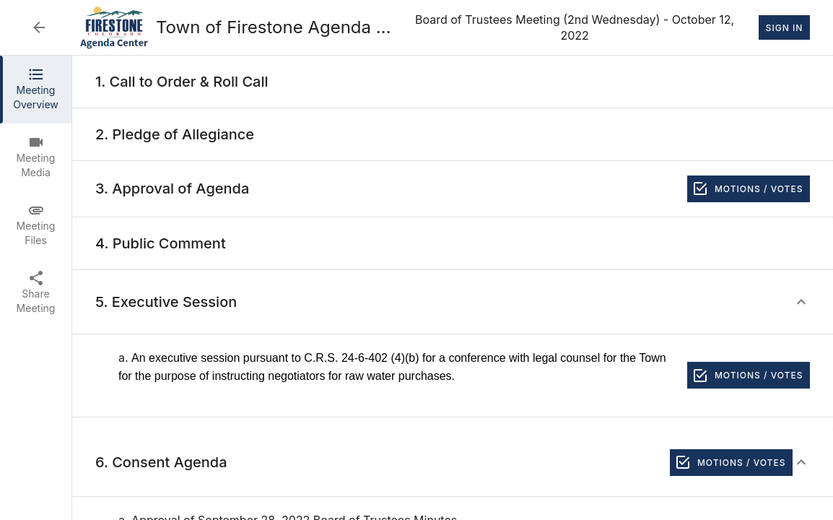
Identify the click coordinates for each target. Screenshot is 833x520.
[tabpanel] (452, 288)
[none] (182, 81)
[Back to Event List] (39, 27)
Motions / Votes (748, 189)
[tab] (35, 90)
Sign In (784, 27)
